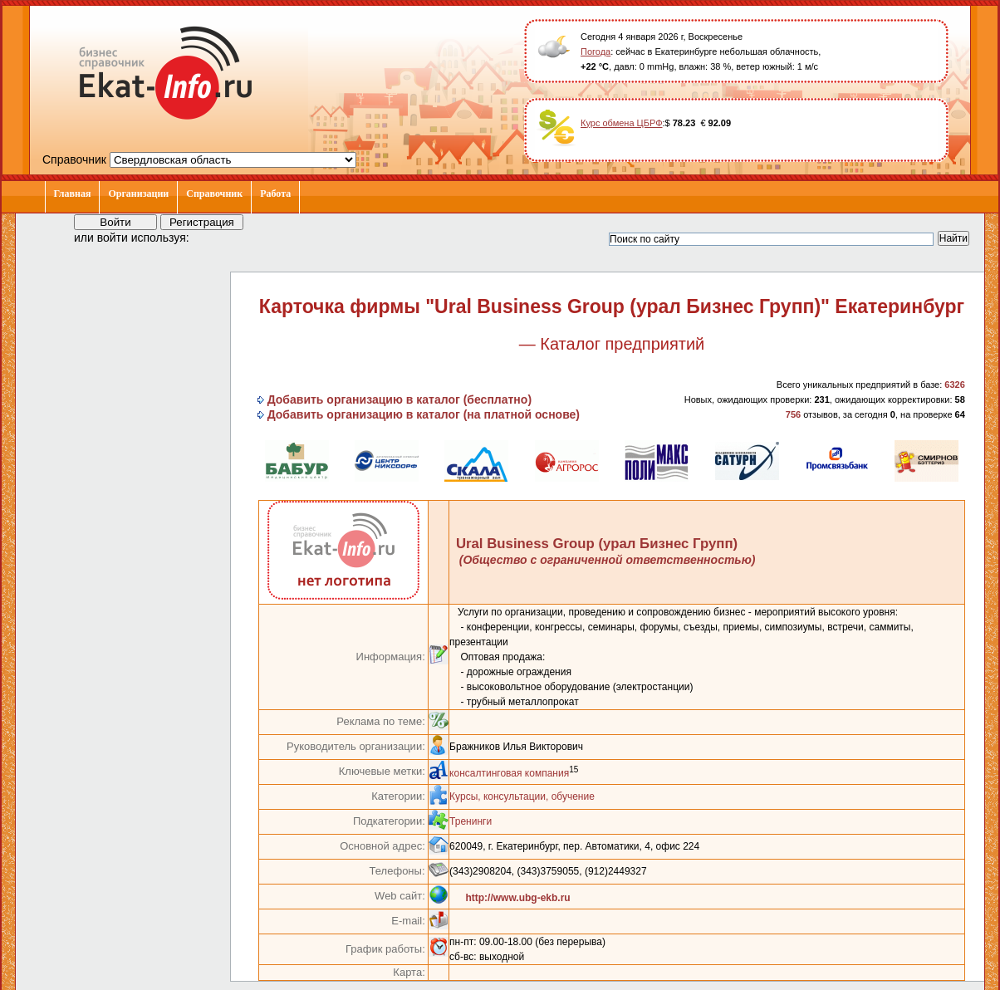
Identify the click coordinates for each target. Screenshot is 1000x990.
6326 (954, 385)
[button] (216, 236)
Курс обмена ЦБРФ (622, 123)
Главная (72, 193)
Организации (138, 193)
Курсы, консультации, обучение (522, 796)
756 (793, 414)
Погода (595, 51)
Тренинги (470, 821)
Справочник (214, 193)
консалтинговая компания (509, 773)
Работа (275, 193)
